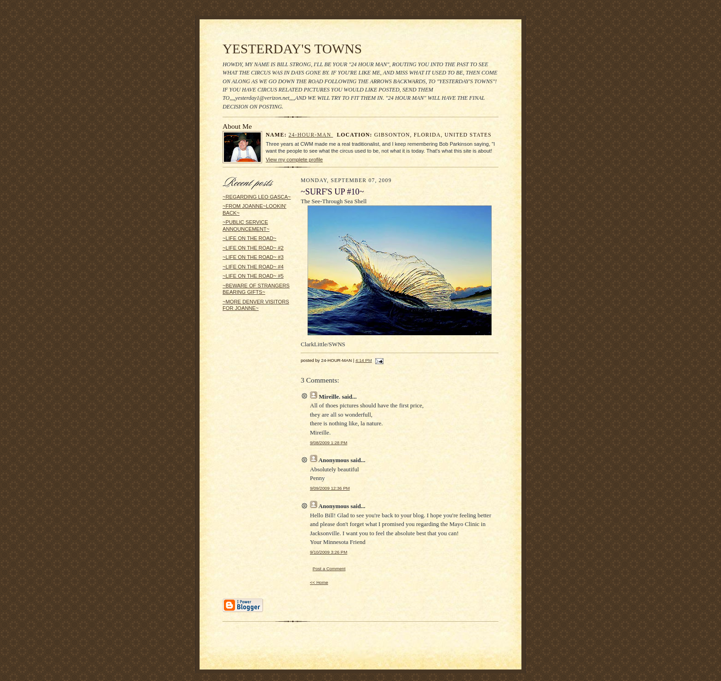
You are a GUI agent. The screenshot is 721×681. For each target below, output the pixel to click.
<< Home (319, 582)
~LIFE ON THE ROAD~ (249, 238)
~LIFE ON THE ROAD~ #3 (253, 257)
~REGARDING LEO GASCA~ (257, 197)
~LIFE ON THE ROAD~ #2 (253, 248)
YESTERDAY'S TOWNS (292, 48)
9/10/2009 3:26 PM (328, 552)
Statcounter (360, 676)
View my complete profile (294, 159)
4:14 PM (363, 360)
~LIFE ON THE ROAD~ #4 (253, 266)
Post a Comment (329, 568)
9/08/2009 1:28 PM (328, 442)
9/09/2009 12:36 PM (330, 488)
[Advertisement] (250, 458)
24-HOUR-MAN (311, 135)
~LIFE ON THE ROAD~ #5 (253, 276)
